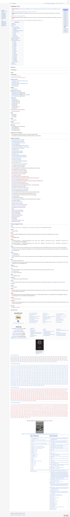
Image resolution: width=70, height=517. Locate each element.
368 (58, 375)
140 (56, 361)
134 (42, 361)
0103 (61, 391)
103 (26, 367)
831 (50, 381)
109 (36, 367)
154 (52, 368)
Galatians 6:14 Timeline (16, 307)
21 (46, 356)
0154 (47, 393)
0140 (19, 393)
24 (51, 356)
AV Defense (44, 319)
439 (60, 378)
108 (34, 367)
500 (45, 380)
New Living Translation (16, 216)
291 (47, 373)
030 (55, 388)
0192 (65, 394)
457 (32, 379)
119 (52, 367)
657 (21, 381)
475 (62, 379)
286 (39, 373)
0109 (17, 392)
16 (36, 356)
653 (14, 381)
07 (18, 388)
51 (45, 357)
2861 (31, 385)
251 (39, 372)
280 (29, 373)
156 (55, 368)
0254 (13, 398)
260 (53, 372)
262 (57, 372)
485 (21, 380)
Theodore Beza (24, 11)
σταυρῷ (34, 8)
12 (29, 356)
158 (58, 368)
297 (57, 373)
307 (16, 374)
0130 (59, 392)
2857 (23, 385)
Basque (12, 232)
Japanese (12, 265)
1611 (12, 158)
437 (57, 378)
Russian (12, 280)
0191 (63, 394)
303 (67, 373)
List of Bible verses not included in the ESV (49, 334)
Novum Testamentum (19, 11)
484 (19, 380)
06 (17, 388)
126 (25, 361)
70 (39, 366)
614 (11, 381)
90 (65, 366)
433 (50, 378)
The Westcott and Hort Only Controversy (49, 331)
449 (19, 379)
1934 (12, 302)
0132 (63, 392)
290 (45, 373)
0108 (15, 392)
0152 (43, 393)
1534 (12, 89)
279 (27, 373)
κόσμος (52, 8)
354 (35, 375)
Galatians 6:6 (66, 17)
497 (40, 380)
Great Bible (16, 145)
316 (30, 374)
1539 (12, 145)
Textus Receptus (13, 11)
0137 (13, 393)
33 (11, 357)
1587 (12, 155)
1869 (12, 182)
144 (35, 368)
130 (33, 361)
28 (59, 356)
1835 (12, 170)
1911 (12, 196)
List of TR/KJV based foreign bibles (61, 333)
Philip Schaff (26, 189)
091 (40, 391)
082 (25, 391)
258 (50, 372)
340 (12, 375)
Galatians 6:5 (66, 16)
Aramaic (12, 229)
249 (35, 372)
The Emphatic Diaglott (17, 179)
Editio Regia (27, 94)
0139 (17, 393)
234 (11, 372)
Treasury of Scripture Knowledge (34, 318)
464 (44, 379)
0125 (49, 392)
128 (29, 361)
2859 (27, 385)
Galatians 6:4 (66, 15)
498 (42, 380)
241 (22, 372)
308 (17, 374)
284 (35, 373)
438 (58, 378)
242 (24, 372)
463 (42, 379)
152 (49, 368)
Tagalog (12, 293)
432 (49, 378)
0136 (11, 393)
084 (29, 391)
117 (49, 367)
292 (49, 373)
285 (37, 373)
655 (17, 381)
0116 (31, 392)
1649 (12, 260)
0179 (39, 394)
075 (14, 391)
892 (55, 381)
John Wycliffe (21, 141)
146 (39, 368)
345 (21, 375)
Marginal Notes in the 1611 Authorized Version (18, 337)
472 (57, 379)
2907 (41, 385)
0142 (23, 393)
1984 (12, 203)
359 (44, 375)
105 (29, 367)
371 (63, 375)
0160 (59, 393)
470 (53, 379)
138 (51, 361)
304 (11, 374)
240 (21, 372)
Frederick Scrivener (25, 183)
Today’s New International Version (19, 207)
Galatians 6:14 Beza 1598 (18, 109)
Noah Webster (23, 169)
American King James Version (19, 206)
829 (47, 381)
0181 (43, 394)
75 (46, 366)
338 (67, 374)
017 (34, 388)
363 (50, 375)
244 (27, 372)
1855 (12, 176)
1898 (12, 187)
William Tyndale (22, 142)
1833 (12, 169)
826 (42, 381)
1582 (12, 104)
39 (57, 365)
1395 (12, 141)
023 (44, 388)
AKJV (25, 206)
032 (59, 388)
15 (26, 365)
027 (50, 388)
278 (25, 373)
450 (21, 379)
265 (62, 372)
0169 (19, 394)
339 (11, 375)
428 (42, 378)
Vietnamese (13, 300)
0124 (47, 392)
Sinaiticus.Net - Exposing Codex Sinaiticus (48, 316)
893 (57, 381)
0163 (65, 393)
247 (32, 372)
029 (54, 388)
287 (40, 373)
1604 (12, 111)
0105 (65, 391)
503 (50, 380)
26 (55, 356)
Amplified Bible (14, 217)
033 (60, 388)
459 (35, 379)
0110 (19, 392)
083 (27, 391)
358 (42, 375)
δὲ (21, 8)
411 (14, 378)
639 (12, 381)
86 (60, 366)
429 (44, 378)
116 (47, 367)
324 (44, 374)
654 (16, 381)
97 (17, 367)
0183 (47, 394)
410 (12, 378)
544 (60, 380)
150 (45, 368)
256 (47, 372)
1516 (12, 80)
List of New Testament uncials (15, 387)
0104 (63, 391)
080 (22, 391)
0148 (35, 393)
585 (67, 380)
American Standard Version (18, 189)
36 (17, 357)
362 (49, 375)
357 (40, 375)
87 (61, 366)
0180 (41, 394)
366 (55, 375)
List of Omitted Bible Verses (47, 333)
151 (47, 368)
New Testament (65, 9)
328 (50, 374)
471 (55, 379)
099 (53, 391)
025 (47, 388)
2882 (39, 385)
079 (21, 391)
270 (12, 373)
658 (22, 381)
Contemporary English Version (17, 215)
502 (49, 380)
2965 (43, 385)
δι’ (47, 8)
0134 (65, 392)
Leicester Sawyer (36, 177)
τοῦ (36, 8)
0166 (13, 394)
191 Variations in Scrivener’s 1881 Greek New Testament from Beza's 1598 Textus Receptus (36, 333)
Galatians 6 (65, 10)
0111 (21, 392)
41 (26, 357)
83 (56, 366)
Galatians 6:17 (66, 30)
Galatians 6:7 (66, 18)
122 (16, 361)
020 (39, 388)
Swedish (12, 288)
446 (14, 379)
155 (53, 368)
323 (42, 374)
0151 (41, 393)
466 (47, 379)
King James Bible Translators (33, 320)
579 (65, 380)
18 (40, 356)
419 (27, 378)
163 (67, 368)
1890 (12, 186)
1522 (12, 83)
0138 (15, 393)
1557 (12, 149)
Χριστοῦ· (45, 8)
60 (62, 357)
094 (45, 391)
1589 (12, 105)
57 (56, 357)
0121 (41, 392)
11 (27, 356)
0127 (53, 392)
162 (65, 368)
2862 (33, 385)
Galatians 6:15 (66, 28)
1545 (12, 253)
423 (34, 378)
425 (37, 378)
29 (61, 356)
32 (48, 365)
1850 (12, 173)
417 (24, 378)
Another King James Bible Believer (34, 316)
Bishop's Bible (16, 152)
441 (63, 378)
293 (50, 373)
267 (65, 372)
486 (22, 380)
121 (13, 361)
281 (30, 373)
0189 (59, 394)
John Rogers (22, 148)
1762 (12, 162)
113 (42, 367)
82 (55, 366)
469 (52, 379)
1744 (12, 250)
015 (31, 388)
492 (32, 380)
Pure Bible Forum (59, 321)
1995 (12, 204)
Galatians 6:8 (66, 19)
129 (31, 361)
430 (45, 378)
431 (47, 378)
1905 (12, 294)
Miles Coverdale (25, 145)
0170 (21, 394)
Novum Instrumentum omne (22, 80)
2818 (11, 385)
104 (28, 367)
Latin (11, 268)
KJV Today (31, 315)
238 (17, 372)
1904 (12, 193)
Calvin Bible (16, 176)
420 (29, 378)
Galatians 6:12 (66, 24)
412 (16, 378)
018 (36, 388)
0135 (67, 392)
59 (60, 357)
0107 (13, 392)
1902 (12, 190)
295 (53, 373)
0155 (49, 393)
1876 (12, 282)
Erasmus (15, 80)
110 (38, 367)
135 (45, 361)
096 (49, 391)
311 (22, 374)
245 (29, 372)
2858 (25, 385)
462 (40, 379)
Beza (23, 109)
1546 (12, 92)
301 (63, 373)
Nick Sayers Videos (45, 314)
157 (57, 368)
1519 (12, 82)
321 (39, 374)
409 (11, 378)
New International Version (18, 203)
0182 (45, 394)
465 (45, 379)
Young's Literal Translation (18, 187)
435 (53, 378)
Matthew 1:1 (45, 329)
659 (24, 381)
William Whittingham (23, 155)
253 (42, 372)
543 (58, 380)
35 (15, 357)
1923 (12, 200)
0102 (59, 391)
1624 (12, 114)
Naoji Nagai (16, 266)
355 (37, 375)
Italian (12, 259)
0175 (31, 394)
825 (40, 381)
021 (40, 388)
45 (34, 357)
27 (57, 356)
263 (58, 372)
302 (65, 373)
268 (67, 372)
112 (41, 367)
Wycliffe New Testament (16, 221)
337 (65, 374)
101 (23, 367)
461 (39, 379)
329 (52, 374)
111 (39, 367)
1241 (66, 381)
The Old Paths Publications (33, 313)
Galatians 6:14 (14, 17)
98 (18, 367)
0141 (21, 393)
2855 (19, 385)
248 (34, 372)
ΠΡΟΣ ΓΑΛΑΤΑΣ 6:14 (15, 8)
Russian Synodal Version (61, 282)
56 (21, 366)
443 (67, 378)
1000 (12, 134)
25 (53, 356)
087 (34, 391)
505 (53, 380)
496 (39, 380)
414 (19, 378)
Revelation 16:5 (33, 328)
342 (16, 375)
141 (30, 368)
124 (20, 361)
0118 (35, 392)
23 (36, 365)
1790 (12, 166)
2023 (21, 20)
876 (52, 381)
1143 (62, 381)
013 (27, 388)
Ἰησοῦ (43, 8)
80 (52, 366)
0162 (63, 393)
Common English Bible (16, 212)
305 (12, 374)
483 (17, 380)
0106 (11, 392)
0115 (29, 392)
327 (49, 374)
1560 (12, 151)
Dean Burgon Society (32, 317)
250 (37, 372)
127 (27, 361)
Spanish (12, 285)
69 (38, 366)
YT (35, 322)
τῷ (32, 8)
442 (65, 378)
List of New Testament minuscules (61, 334)
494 (35, 380)
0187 (55, 394)
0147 (33, 393)
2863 (35, 385)
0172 (25, 394)
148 (42, 368)
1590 (12, 106)
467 (49, 379)
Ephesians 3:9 (59, 329)
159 (60, 368)
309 (19, 374)
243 (25, 372)
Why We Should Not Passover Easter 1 (62, 330)
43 (30, 357)
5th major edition (29, 11)
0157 (53, 393)
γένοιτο (24, 8)
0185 (51, 394)
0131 (61, 392)
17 (38, 356)
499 (44, 380)
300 (62, 373)
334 (60, 374)
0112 (23, 392)
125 (22, 361)
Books (31, 335)
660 (25, 381)
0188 (57, 394)
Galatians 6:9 (66, 20)
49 (41, 357)
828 (45, 381)
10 (25, 356)
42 (28, 357)
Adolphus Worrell (32, 193)
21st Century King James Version (17, 211)
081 (24, 391)
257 (49, 372)
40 (24, 357)
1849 (12, 172)
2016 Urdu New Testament (16, 333)
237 (16, 372)
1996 (12, 275)
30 (45, 365)
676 (30, 381)
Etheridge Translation (17, 172)
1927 (12, 262)
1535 (12, 144)
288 (42, 373)
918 (58, 381)
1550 (12, 94)
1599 (12, 156)
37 (54, 365)
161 (63, 368)
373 (67, 375)
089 (37, 391)
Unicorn (45, 330)
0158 (55, 393)
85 (59, 366)
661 (27, 381)
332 (57, 374)
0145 (29, 393)
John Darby (23, 186)
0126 (51, 392)
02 (12, 388)
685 (32, 381)
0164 (67, 393)
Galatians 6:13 (66, 25)
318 (34, 374)
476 (63, 379)
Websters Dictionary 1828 (46, 318)
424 (35, 378)
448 (17, 379)
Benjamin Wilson (25, 179)
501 (47, 380)
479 (11, 380)
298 (58, 373)
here (41, 20)
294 (52, 373)
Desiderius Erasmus (14, 79)
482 (16, 380)
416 (22, 378)
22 (35, 365)
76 (47, 366)
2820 (15, 385)
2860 (29, 385)
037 (67, 388)
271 (14, 373)
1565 (12, 99)
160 (62, 368)
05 (16, 388)
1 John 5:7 (32, 329)
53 (49, 357)
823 (37, 381)
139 (54, 361)
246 (30, 372)
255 (45, 372)
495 (37, 380)
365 (53, 375)
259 (52, 372)
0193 (67, 394)
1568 (12, 152)
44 (32, 357)
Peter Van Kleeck (32, 322)
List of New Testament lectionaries (61, 335)
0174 (29, 394)
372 (65, 375)
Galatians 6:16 (66, 29)
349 (27, 375)
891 (53, 381)
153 (50, 368)
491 (30, 380)
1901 (12, 189)
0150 (39, 393)
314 (27, 374)
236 (14, 372)
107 (33, 367)
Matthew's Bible (16, 148)
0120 (39, 392)
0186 (53, 394)
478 (67, 379)
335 (62, 374)
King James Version (17, 158)
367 (57, 375)
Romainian (12, 277)
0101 (57, 391)
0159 (57, 393)
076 (16, 391)
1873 (12, 183)
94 (13, 367)
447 (16, 379)
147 (40, 368)
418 (25, 378)
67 (35, 366)
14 (24, 365)
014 (29, 388)
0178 (37, 394)
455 (29, 379)
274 (19, 373)
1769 (12, 163)
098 (52, 391)
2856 (21, 385)
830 (49, 381)
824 (39, 381)
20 (44, 356)
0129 (57, 392)
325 (45, 374)
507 (57, 380)
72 (42, 366)
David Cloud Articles (59, 322)
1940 (12, 237)
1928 (12, 266)
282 (32, 373)
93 (12, 367)
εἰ (29, 8)
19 (42, 356)
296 (55, 373)
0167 (15, 394)
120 (11, 361)
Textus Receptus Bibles (33, 314)
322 (40, 374)
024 (45, 388)
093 (44, 391)
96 (16, 367)
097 (50, 391)
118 (51, 367)
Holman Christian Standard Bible (17, 210)
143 (34, 368)
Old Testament (14, 328)
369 (60, 375)
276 (22, 373)
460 (37, 379)
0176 (33, 394)
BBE (13, 208)
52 (47, 357)
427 (40, 378)
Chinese (12, 239)
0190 (61, 394)
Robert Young (26, 187)
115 (46, 367)
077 (17, 391)
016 (32, 388)
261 (55, 372)
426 (39, 378)
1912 (12, 197)
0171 (23, 394)
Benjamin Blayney (24, 163)
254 (44, 372)
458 (34, 379)
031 (57, 388)
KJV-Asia (44, 315)
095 (47, 391)
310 (21, 374)
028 (52, 388)
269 (11, 373)
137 (49, 361)
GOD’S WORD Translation (16, 213)
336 (63, 374)
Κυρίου (38, 8)
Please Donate (17, 314)
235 (12, 372)
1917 (12, 290)
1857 (12, 126)
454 (27, 379)
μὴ (22, 8)
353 (34, 375)
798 (35, 381)
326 (47, 374)
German (12, 252)
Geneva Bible (16, 151)
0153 (45, 393)
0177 (35, 394)
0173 (27, 394)
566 (63, 380)
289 (44, 373)
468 (50, 379)
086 (32, 391)
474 (60, 379)
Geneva (33, 11)
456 (30, 379)
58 (58, 357)
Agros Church (32, 336)
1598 (35, 11)
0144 (27, 393)
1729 (12, 159)
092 (42, 391)
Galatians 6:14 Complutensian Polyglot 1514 (19, 77)
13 (23, 365)
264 (60, 372)
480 (12, 380)
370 (62, 375)
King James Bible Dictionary (33, 321)
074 (12, 391)
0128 (55, 392)
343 (17, 375)
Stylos (44, 320)
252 (40, 372)
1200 (12, 135)
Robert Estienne (18, 90)
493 (34, 380)
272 (16, 373)
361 (47, 375)
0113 (25, 392)
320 (37, 374)
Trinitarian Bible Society (46, 317)
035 (64, 388)
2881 (37, 385)
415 (21, 378)
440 (62, 378)
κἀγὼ (59, 8)
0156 (51, 393)
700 (34, 381)
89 (64, 366)
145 (37, 368)
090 (39, 391)
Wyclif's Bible (16, 141)
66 (34, 366)
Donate (16, 319)
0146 (31, 393)
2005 (12, 207)
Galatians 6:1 (66, 11)
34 (13, 357)
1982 (12, 201)
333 (58, 374)
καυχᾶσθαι (27, 8)
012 (26, 388)
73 (43, 366)
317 (32, 374)
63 (30, 366)
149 (44, 368)
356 (39, 375)
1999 (12, 206)
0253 (11, 398)
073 (11, 391)
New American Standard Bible (19, 204)
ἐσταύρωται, (55, 8)
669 (29, 381)
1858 (12, 177)
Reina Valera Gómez (15, 336)
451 (22, 379)
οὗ (48, 8)
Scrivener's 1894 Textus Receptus (18, 331)
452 (24, 379)
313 (25, 374)
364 (52, 375)
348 (25, 375)
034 (62, 388)
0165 (11, 394)
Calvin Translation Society (24, 176)
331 (55, 374)
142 (32, 368)
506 (55, 380)
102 (24, 367)
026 (49, 388)
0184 (49, 394)
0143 (25, 393)
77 (48, 366)
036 (65, 388)
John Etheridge (24, 172)
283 (34, 373)
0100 (55, 391)
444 (11, 379)
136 (47, 361)
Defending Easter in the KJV (47, 321)
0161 (61, 393)
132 (38, 361)
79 (51, 366)
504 (52, 380)
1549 (12, 93)
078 (19, 391)
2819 (13, 385)
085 (30, 391)
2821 (17, 385)
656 (19, 381)
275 (21, 373)
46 (66, 365)
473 (58, 379)
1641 (12, 116)
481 (14, 380)
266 (63, 372)
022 (42, 388)
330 (53, 374)
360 (45, 375)
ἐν (31, 8)
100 (21, 367)
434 (52, 378)
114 (44, 367)
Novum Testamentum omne (22, 83)
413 (17, 378)
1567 (12, 101)
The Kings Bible (32, 319)
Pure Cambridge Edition (47, 335)
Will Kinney (58, 332)
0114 (27, 392)
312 (24, 374)
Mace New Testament (17, 159)
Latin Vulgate (51, 269)
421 (30, 378)
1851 (12, 175)
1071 (60, 381)
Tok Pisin (12, 297)
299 (60, 373)
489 (27, 380)
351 (30, 375)
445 (12, 379)
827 (44, 381)
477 (65, 379)
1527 (12, 84)
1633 (12, 115)
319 (35, 374)
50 (43, 357)
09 (21, 388)
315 (29, 374)
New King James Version (18, 201)
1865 (12, 179)
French (12, 246)
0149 (37, 393)
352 (32, 375)
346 (22, 375)
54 (18, 366)
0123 (45, 392)
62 (66, 357)
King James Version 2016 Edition (15, 20)
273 (17, 373)
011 (24, 388)
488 (25, 380)
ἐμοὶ (20, 8)
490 (29, 380)
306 (14, 374)
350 (29, 375)
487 (24, 380)
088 (35, 391)
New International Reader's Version (18, 220)
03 (13, 388)
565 (62, 380)
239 (19, 372)
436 (55, 378)
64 (31, 366)
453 (25, 379)
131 (36, 361)
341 (14, 375)
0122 (43, 392)
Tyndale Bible (16, 142)
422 (32, 378)
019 (37, 388)
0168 (17, 394)
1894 (12, 123)
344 (19, 375)
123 (18, 361)
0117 (33, 392)
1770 (12, 165)
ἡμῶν (41, 8)
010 (22, 388)
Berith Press (45, 313)
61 (64, 357)
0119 (37, 392)
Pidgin (12, 274)
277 (24, 373)
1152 (64, 381)
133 (40, 361)
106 (31, 367)
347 (24, 375)
